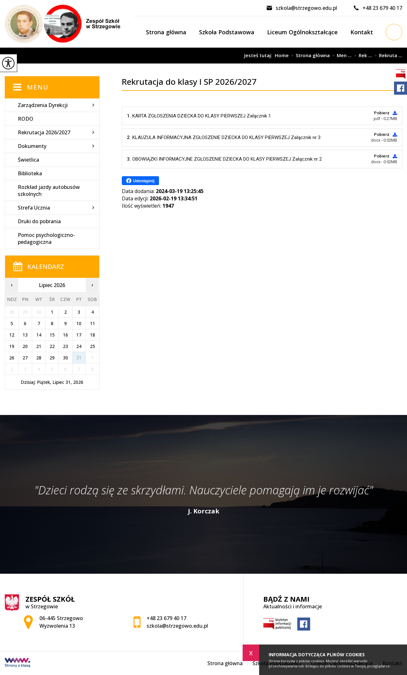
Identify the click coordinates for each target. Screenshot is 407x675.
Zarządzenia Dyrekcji (43, 105)
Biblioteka (30, 173)
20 (25, 346)
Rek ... (362, 55)
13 (25, 335)
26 (11, 358)
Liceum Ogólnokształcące (302, 32)
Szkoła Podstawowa (226, 32)
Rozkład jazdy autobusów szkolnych (49, 190)
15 (52, 335)
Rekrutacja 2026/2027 (44, 132)
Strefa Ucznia (34, 207)
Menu (38, 87)
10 (78, 323)
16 (65, 335)
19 (11, 346)
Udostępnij (140, 180)
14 (38, 335)
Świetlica (28, 159)
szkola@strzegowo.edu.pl (301, 7)
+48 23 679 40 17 (377, 7)
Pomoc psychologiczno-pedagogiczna (46, 238)
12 (11, 335)
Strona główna (166, 32)
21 (38, 346)
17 (78, 335)
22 (52, 346)
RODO (25, 118)
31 (78, 358)
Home (282, 55)
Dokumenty (32, 146)
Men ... (341, 55)
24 (78, 346)
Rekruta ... (387, 55)
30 (65, 358)
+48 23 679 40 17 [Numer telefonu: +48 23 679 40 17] (166, 618)
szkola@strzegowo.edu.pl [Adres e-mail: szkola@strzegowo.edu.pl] (177, 625)
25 (92, 346)
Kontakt (361, 32)
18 (92, 335)
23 (65, 346)
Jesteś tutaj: (259, 55)
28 (38, 358)
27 (25, 358)
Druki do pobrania (39, 221)
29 (52, 358)
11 (92, 323)
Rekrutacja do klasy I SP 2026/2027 (168, 55)
